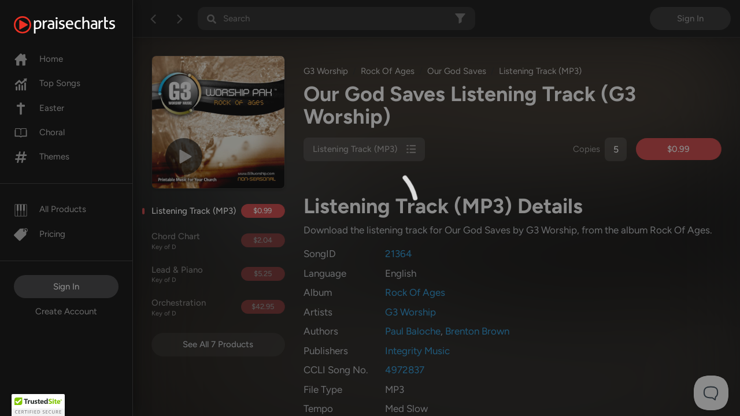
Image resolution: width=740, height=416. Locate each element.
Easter (39, 108)
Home (38, 59)
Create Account (66, 311)
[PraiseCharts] (79, 25)
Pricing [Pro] (39, 234)
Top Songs (47, 83)
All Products (50, 209)
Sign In (66, 286)
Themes (41, 156)
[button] (38, 405)
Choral (39, 132)
